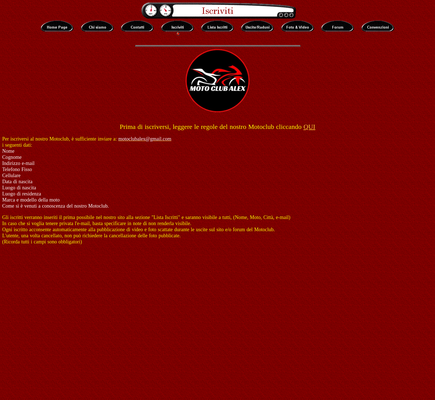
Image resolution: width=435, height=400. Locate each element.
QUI (309, 126)
